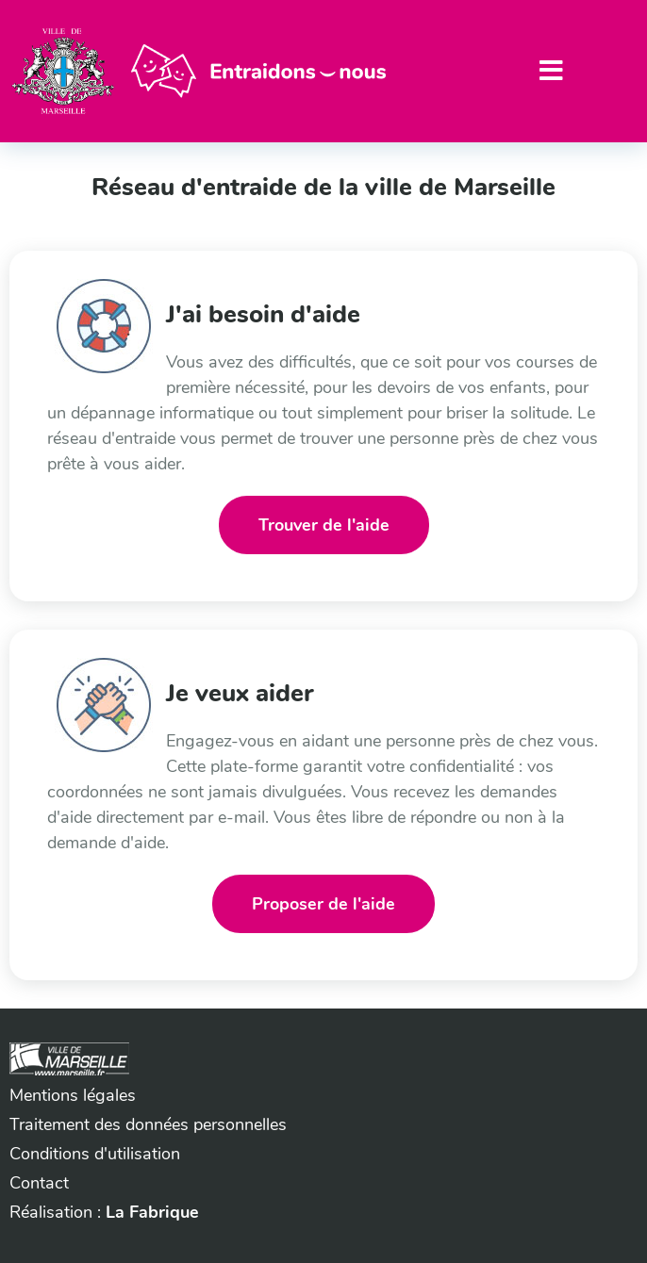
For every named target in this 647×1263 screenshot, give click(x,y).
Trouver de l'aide (324, 525)
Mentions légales (72, 1095)
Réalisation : (104, 1212)
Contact (39, 1183)
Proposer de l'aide (323, 904)
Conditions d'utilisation (94, 1153)
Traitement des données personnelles (148, 1124)
